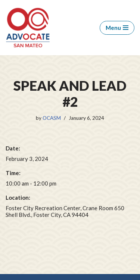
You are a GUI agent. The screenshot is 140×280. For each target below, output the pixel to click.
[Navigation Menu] (117, 28)
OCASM (52, 118)
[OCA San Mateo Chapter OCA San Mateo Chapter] (28, 27)
